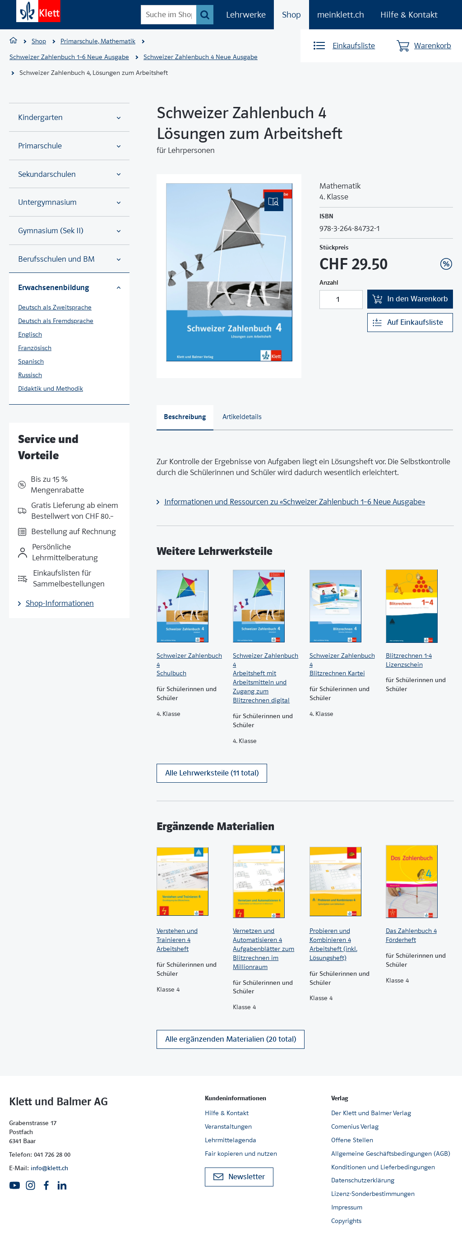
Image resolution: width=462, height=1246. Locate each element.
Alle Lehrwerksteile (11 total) (212, 773)
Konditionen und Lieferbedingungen (383, 1167)
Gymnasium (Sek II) (69, 230)
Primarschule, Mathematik (97, 41)
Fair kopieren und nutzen (241, 1153)
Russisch (30, 375)
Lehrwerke (246, 14)
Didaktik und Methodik (50, 388)
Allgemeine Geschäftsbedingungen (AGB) (390, 1153)
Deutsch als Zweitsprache (55, 307)
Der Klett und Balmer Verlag (371, 1113)
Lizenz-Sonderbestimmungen (373, 1194)
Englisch (30, 334)
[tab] (185, 418)
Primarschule (69, 146)
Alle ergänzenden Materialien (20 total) (230, 1039)
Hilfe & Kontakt (409, 14)
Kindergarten (69, 117)
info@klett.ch (49, 1168)
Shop (291, 14)
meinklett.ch (340, 14)
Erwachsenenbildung (69, 287)
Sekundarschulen (69, 174)
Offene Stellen (352, 1140)
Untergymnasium (69, 202)
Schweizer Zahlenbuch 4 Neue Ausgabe (200, 57)
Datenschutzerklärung (362, 1180)
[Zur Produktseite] (190, 606)
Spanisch (31, 361)
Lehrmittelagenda (230, 1140)
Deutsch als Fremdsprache (55, 321)
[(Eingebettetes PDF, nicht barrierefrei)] (229, 272)
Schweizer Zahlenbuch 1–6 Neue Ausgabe (69, 57)
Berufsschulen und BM (69, 259)
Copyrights (346, 1221)
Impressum (346, 1207)
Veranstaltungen (228, 1126)
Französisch (34, 348)
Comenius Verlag (355, 1126)
